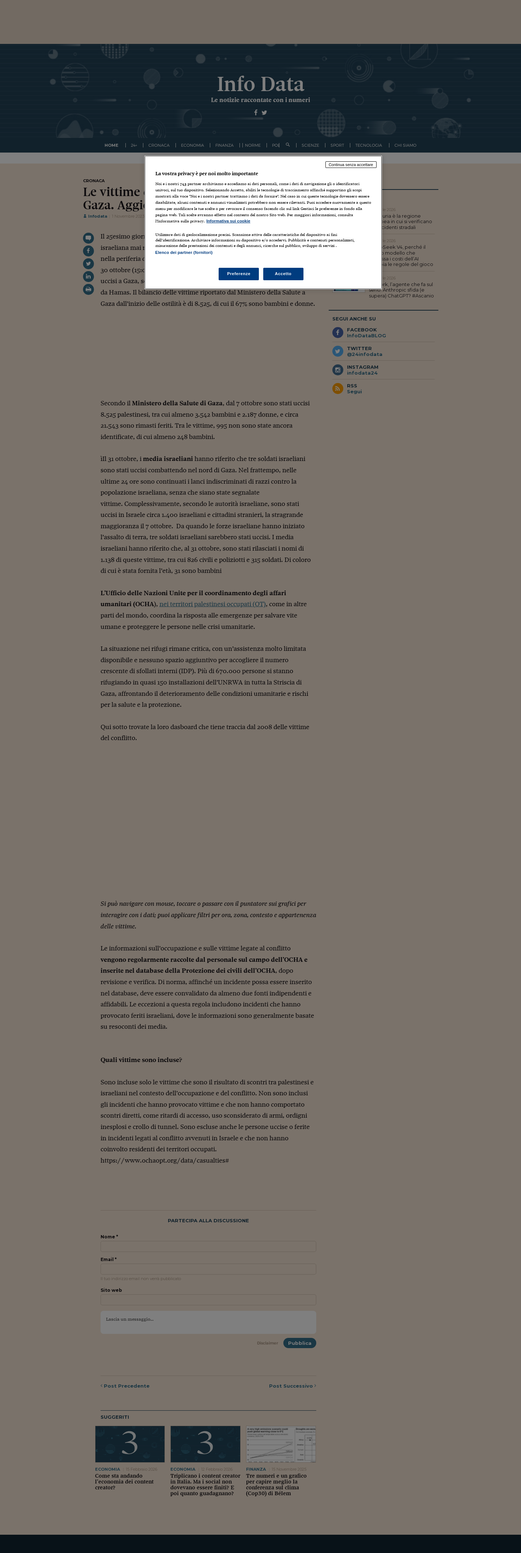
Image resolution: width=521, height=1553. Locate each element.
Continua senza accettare (351, 164)
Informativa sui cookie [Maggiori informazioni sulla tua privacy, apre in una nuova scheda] (228, 221)
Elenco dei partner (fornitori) (184, 252)
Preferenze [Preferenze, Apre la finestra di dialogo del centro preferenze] (238, 273)
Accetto (283, 273)
